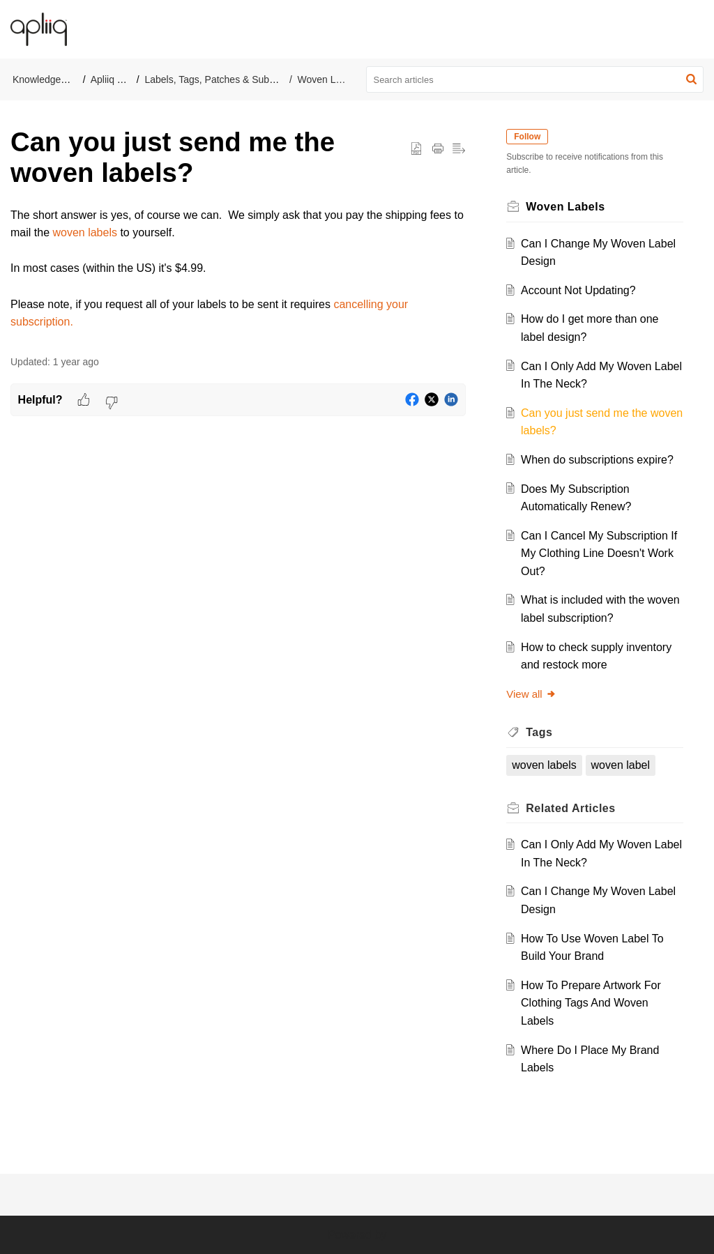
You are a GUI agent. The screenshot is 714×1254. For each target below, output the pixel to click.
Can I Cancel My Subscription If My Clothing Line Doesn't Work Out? (597, 553)
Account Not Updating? (581, 290)
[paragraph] (238, 268)
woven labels (84, 232)
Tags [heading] (543, 732)
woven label (624, 765)
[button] (693, 29)
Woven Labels (328, 79)
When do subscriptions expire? (600, 460)
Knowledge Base (49, 79)
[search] (535, 79)
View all (535, 694)
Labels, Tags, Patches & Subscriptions (227, 79)
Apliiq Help (114, 79)
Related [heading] (574, 808)
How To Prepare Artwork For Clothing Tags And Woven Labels (594, 1003)
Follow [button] (531, 137)
